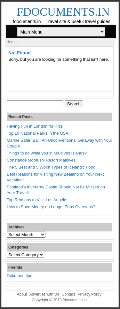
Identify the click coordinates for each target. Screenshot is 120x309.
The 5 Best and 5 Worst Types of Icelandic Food (51, 167)
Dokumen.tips (19, 275)
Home (11, 42)
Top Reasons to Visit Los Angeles (37, 199)
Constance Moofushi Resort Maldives (41, 160)
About (22, 294)
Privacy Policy (90, 294)
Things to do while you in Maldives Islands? (47, 153)
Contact (68, 294)
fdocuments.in (63, 11)
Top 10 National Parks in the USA (37, 133)
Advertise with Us (44, 294)
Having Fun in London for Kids (35, 126)
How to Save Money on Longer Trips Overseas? (51, 206)
